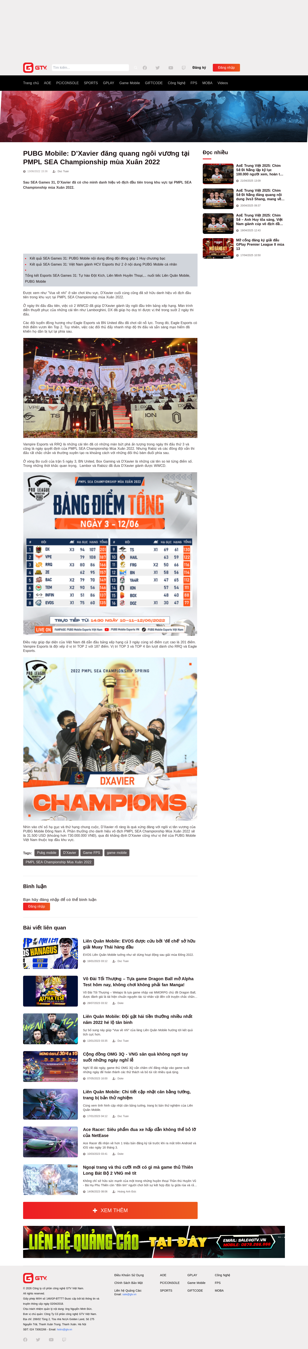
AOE (47, 83)
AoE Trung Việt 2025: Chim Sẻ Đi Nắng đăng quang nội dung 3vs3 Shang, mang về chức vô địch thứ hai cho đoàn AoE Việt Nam (259, 195)
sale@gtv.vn (129, 1294)
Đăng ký (199, 67)
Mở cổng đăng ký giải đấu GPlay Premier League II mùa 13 (260, 244)
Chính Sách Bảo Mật (128, 1283)
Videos (223, 83)
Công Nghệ (176, 83)
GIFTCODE (154, 83)
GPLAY (108, 83)
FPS (194, 83)
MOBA (207, 83)
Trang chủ (31, 83)
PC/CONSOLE (67, 83)
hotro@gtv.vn (64, 1329)
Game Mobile (129, 83)
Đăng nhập (226, 67)
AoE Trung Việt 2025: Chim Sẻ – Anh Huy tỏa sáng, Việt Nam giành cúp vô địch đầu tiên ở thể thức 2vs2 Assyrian (260, 220)
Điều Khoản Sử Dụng (129, 1275)
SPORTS (91, 83)
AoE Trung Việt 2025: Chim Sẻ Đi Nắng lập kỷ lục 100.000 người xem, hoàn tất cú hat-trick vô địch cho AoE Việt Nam (259, 170)
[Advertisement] (154, 30)
